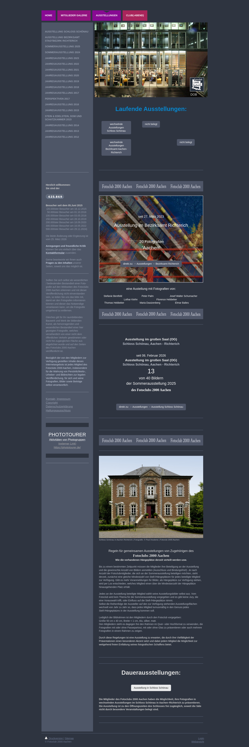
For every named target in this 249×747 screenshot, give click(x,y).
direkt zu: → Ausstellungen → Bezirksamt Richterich (151, 263)
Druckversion (54, 738)
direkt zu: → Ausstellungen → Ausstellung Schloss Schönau (151, 406)
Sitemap (69, 738)
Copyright (52, 402)
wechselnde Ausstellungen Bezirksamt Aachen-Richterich (116, 147)
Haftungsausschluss (58, 410)
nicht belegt (151, 124)
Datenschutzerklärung (59, 406)
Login (201, 738)
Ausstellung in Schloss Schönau (151, 687)
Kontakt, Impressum (58, 398)
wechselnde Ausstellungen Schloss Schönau (116, 127)
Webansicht (197, 741)
